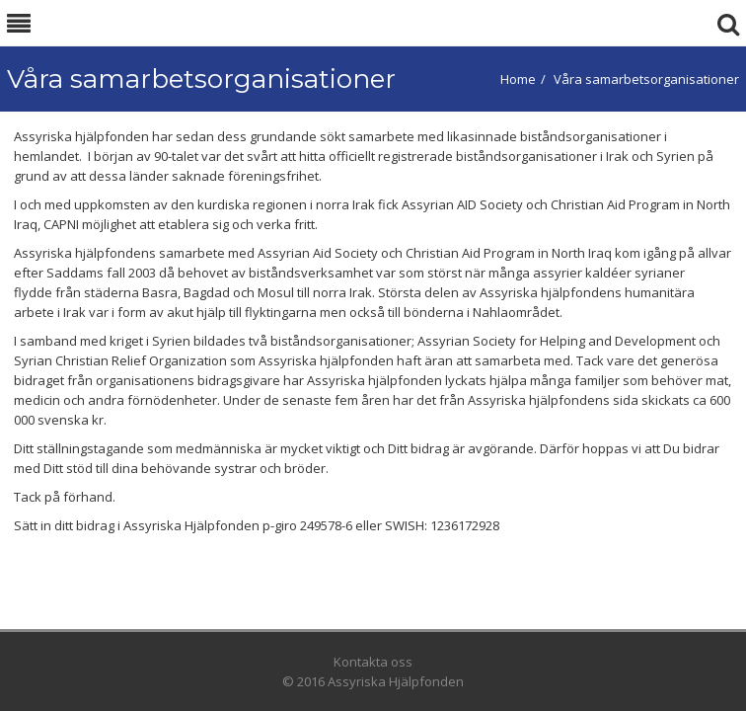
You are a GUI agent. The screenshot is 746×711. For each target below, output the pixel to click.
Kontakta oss (373, 662)
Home (518, 79)
